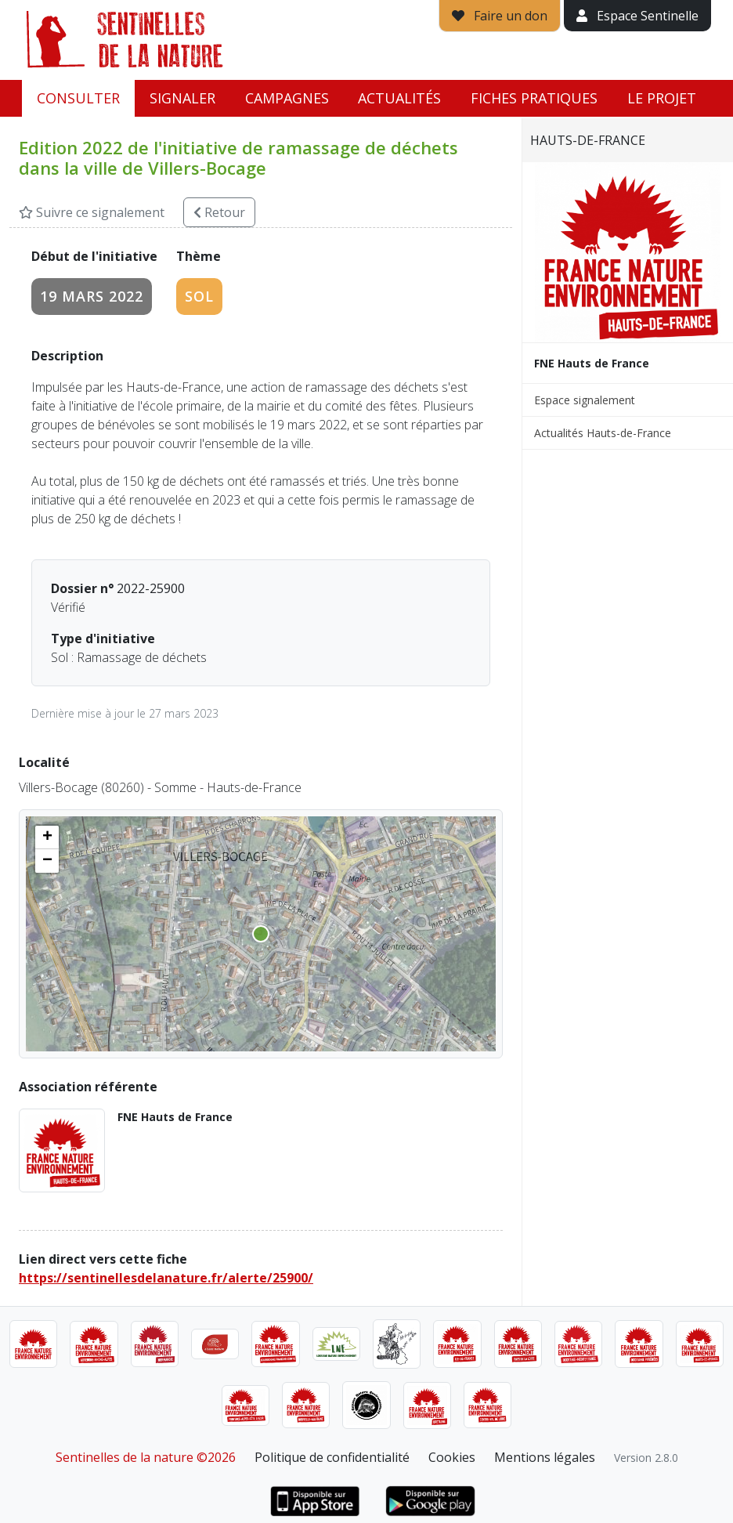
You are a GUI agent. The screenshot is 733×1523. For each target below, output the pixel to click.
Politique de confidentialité (332, 1457)
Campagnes (287, 98)
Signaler (182, 98)
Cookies (451, 1457)
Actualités (399, 98)
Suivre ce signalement (91, 212)
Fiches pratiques (534, 98)
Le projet (661, 98)
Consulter (78, 98)
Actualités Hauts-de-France (602, 432)
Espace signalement (584, 400)
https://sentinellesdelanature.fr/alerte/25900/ (166, 1277)
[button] (47, 837)
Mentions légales (544, 1457)
